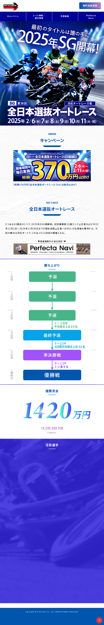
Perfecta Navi (91, 16)
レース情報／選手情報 (39, 16)
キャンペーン (13, 16)
